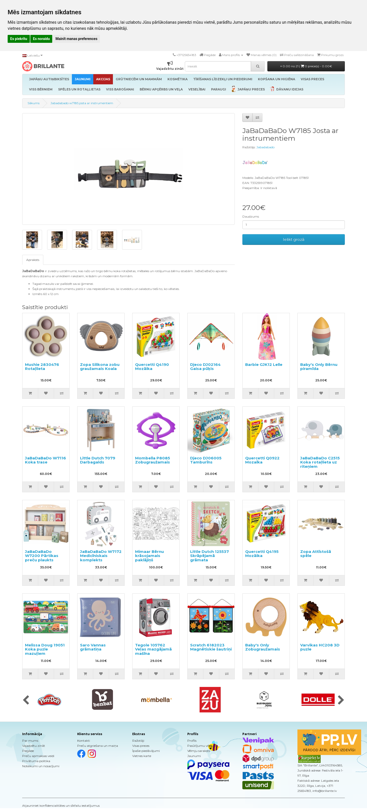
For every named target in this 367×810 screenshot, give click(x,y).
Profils (191, 740)
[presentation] (26, 700)
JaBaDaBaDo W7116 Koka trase (45, 460)
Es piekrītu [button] (18, 39)
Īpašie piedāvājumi (146, 751)
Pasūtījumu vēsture (201, 746)
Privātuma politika (36, 761)
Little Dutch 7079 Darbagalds (97, 460)
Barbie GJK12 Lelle (263, 364)
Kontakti (83, 740)
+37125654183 (186, 55)
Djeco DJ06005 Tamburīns (205, 460)
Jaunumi (194, 756)
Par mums (30, 740)
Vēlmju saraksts (198, 751)
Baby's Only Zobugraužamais (262, 647)
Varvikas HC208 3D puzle (319, 647)
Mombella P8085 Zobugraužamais (152, 460)
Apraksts (32, 260)
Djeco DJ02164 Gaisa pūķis (205, 366)
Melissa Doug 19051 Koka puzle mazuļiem (45, 649)
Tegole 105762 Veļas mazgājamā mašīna (153, 649)
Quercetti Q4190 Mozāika (152, 366)
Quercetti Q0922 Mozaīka (262, 460)
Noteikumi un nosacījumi (40, 766)
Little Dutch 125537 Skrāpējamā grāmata (209, 555)
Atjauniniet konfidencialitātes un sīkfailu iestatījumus (61, 805)
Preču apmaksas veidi (38, 756)
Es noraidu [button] (41, 39)
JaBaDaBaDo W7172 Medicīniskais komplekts (101, 555)
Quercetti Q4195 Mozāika (262, 553)
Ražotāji (138, 740)
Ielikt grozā (293, 239)
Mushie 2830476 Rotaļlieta (42, 366)
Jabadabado (265, 147)
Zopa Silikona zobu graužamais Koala (100, 366)
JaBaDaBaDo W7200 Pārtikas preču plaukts (41, 555)
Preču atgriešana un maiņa (97, 746)
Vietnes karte (141, 756)
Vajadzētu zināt (33, 746)
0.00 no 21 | (306, 66)
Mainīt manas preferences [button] (76, 39)
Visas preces (140, 746)
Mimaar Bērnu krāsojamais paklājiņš (149, 555)
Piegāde (28, 751)
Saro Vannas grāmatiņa (93, 647)
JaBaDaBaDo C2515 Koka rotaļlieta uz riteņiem (320, 462)
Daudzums (250, 216)
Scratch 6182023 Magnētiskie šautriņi (211, 647)
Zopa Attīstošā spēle (315, 553)
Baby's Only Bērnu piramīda (318, 366)
